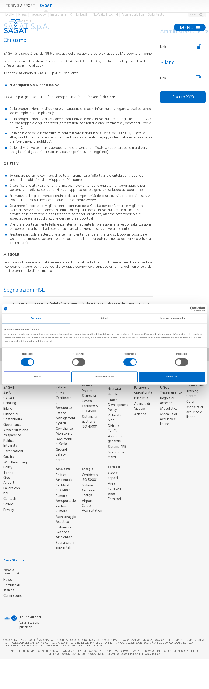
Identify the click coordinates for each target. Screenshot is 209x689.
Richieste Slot (115, 418)
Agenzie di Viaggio (142, 406)
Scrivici (8, 504)
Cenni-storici (12, 596)
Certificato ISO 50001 (90, 477)
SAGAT (46, 6)
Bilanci (8, 409)
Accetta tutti (172, 377)
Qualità (8, 457)
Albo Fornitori (114, 496)
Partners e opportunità (143, 390)
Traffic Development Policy (118, 405)
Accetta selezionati (104, 377)
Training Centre (192, 393)
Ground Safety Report (61, 454)
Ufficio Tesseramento (171, 390)
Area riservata (114, 386)
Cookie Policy (130, 654)
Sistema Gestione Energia (89, 490)
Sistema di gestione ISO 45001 (89, 421)
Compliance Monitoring (64, 431)
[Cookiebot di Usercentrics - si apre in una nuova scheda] (184, 309)
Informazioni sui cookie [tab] (172, 318)
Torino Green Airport (8, 478)
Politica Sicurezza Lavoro (89, 396)
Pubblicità (141, 398)
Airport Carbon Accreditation (92, 505)
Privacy (8, 510)
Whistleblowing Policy (15, 465)
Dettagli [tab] (104, 318)
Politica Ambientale (64, 477)
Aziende (140, 414)
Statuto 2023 (183, 97)
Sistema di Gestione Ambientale (64, 532)
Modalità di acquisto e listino (168, 419)
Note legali (18, 651)
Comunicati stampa (11, 588)
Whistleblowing (144, 651)
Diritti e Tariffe (113, 428)
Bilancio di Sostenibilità (12, 417)
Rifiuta (37, 377)
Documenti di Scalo (64, 441)
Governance (12, 425)
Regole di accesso (167, 400)
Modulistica (169, 409)
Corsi (190, 402)
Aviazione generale (115, 439)
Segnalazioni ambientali (65, 545)
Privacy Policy (150, 654)
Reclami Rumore (61, 509)
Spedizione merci (116, 455)
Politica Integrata (10, 443)
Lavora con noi (11, 491)
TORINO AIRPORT (20, 6)
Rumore (125, 651)
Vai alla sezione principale (29, 625)
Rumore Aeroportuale (66, 498)
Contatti (9, 499)
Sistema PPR (117, 447)
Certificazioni (13, 451)
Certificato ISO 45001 (90, 409)
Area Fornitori (114, 486)
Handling (114, 394)
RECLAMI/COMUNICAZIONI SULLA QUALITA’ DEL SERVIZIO (84, 654)
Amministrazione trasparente (15, 433)
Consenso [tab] (36, 318)
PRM (115, 651)
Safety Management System (65, 418)
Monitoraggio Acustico (66, 519)
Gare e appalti (113, 475)
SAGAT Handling (9, 400)
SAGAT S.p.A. (8, 390)
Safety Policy (61, 390)
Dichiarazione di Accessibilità (177, 651)
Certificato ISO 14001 (64, 488)
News (7, 580)
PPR (108, 651)
